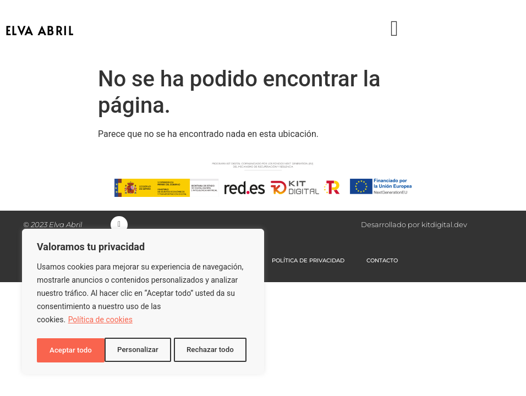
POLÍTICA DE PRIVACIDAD (308, 263)
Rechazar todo (142, 350)
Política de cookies (100, 322)
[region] (143, 303)
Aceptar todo (216, 350)
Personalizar (69, 350)
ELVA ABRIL (40, 30)
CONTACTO (382, 263)
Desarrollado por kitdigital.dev (414, 226)
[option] (498, 387)
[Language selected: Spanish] (498, 386)
